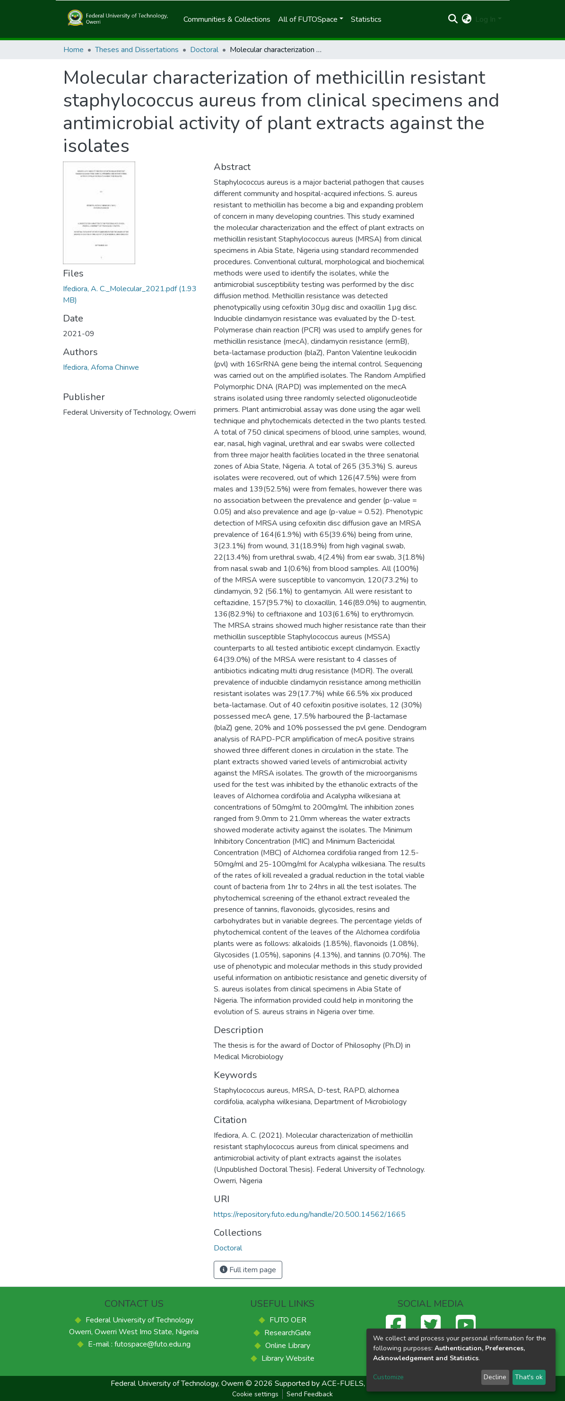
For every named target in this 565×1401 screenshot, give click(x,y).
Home (73, 50)
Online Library (287, 1345)
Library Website (287, 1358)
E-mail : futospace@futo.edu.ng (139, 1344)
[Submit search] (453, 19)
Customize (388, 1377)
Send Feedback (310, 1394)
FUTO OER (287, 1320)
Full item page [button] (248, 1270)
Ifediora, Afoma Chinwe (101, 367)
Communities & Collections (226, 19)
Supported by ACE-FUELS (319, 1383)
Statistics (366, 19)
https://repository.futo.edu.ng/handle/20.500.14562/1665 (310, 1214)
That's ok (529, 1377)
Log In (485, 19)
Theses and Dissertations (137, 50)
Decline (495, 1377)
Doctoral (204, 50)
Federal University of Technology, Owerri (177, 1383)
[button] (466, 19)
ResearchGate (287, 1333)
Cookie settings (255, 1394)
